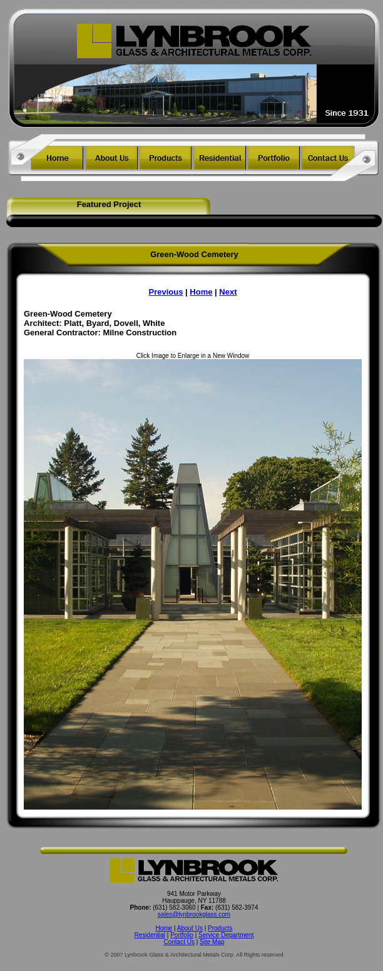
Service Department (225, 935)
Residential (150, 935)
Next (228, 292)
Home (201, 292)
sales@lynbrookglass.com (194, 914)
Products (220, 928)
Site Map (212, 941)
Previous (166, 292)
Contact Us (178, 941)
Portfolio (181, 935)
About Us (190, 928)
